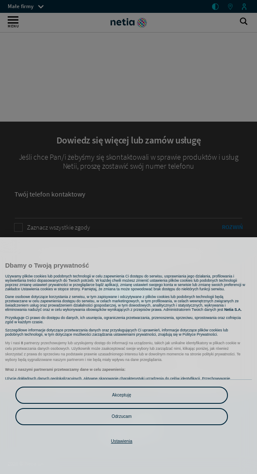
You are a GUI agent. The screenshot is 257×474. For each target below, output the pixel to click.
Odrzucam (122, 416)
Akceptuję (121, 395)
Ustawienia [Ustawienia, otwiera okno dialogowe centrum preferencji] (122, 441)
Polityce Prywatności (200, 334)
